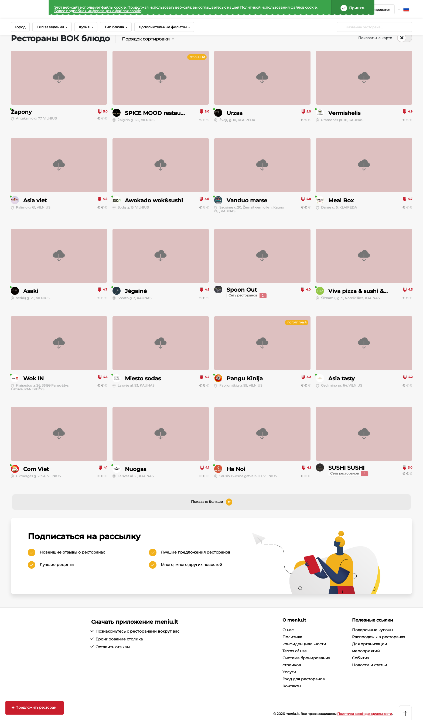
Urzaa (235, 113)
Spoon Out (242, 289)
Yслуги (289, 672)
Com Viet (36, 469)
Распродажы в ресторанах (378, 636)
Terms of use (294, 651)
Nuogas (135, 469)
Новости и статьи (369, 665)
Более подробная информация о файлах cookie (97, 11)
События (360, 658)
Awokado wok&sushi (154, 200)
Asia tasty (341, 378)
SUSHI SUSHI (346, 468)
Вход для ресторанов (303, 679)
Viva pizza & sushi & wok (362, 291)
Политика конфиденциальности (364, 714)
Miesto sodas (143, 378)
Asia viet (35, 200)
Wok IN (33, 378)
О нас (288, 629)
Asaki (30, 291)
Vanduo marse (247, 200)
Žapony (21, 112)
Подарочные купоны (372, 629)
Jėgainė (136, 291)
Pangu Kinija (245, 378)
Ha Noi (236, 469)
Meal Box (341, 200)
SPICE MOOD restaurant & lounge (172, 113)
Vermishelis (344, 113)
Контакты (291, 686)
